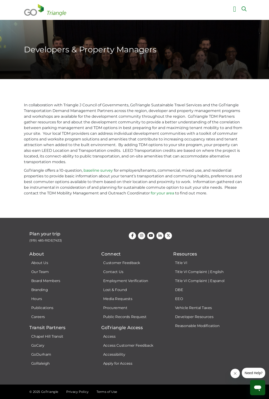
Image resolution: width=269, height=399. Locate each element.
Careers (38, 317)
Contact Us (113, 272)
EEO (179, 299)
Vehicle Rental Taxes (193, 308)
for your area (162, 193)
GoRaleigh (40, 363)
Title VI (181, 263)
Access (109, 336)
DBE (179, 290)
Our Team (40, 272)
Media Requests (117, 299)
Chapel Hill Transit (47, 336)
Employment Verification (125, 281)
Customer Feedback (121, 263)
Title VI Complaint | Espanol (199, 281)
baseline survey (98, 170)
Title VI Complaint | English (199, 272)
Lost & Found (115, 290)
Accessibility (114, 354)
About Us (39, 263)
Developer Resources (194, 317)
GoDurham (41, 354)
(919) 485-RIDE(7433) (45, 240)
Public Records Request (124, 317)
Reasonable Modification (197, 326)
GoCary (37, 345)
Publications (42, 308)
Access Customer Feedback (128, 345)
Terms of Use (107, 392)
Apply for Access (117, 363)
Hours (36, 299)
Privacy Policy (77, 392)
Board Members (45, 281)
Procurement (115, 308)
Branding (39, 290)
